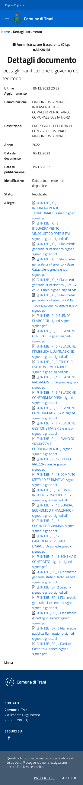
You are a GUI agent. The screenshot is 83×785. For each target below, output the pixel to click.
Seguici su (13, 731)
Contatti (12, 703)
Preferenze (44, 777)
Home (5, 31)
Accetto (69, 777)
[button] (15, 5)
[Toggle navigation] (7, 18)
